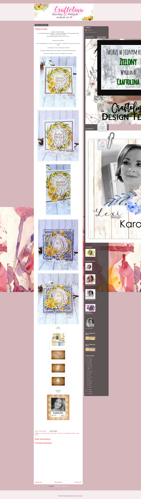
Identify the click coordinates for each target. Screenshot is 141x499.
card (40, 433)
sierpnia (88, 373)
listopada (89, 365)
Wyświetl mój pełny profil (91, 32)
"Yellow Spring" (65, 36)
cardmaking (44, 433)
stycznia (89, 387)
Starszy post (78, 482)
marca (88, 383)
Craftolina (89, 30)
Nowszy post (38, 482)
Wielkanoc (73, 433)
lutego (88, 385)
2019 (88, 362)
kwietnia (89, 381)
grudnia (88, 363)
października (89, 367)
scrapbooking (67, 433)
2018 (88, 389)
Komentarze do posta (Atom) (61, 486)
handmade (53, 433)
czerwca (89, 377)
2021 (88, 358)
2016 (88, 393)
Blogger (81, 495)
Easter (49, 433)
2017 (88, 391)
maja (88, 379)
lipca (88, 375)
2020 (88, 360)
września (89, 371)
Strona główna (58, 482)
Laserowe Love (60, 433)
